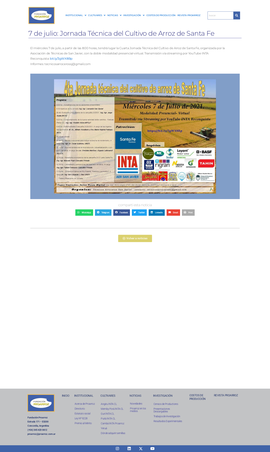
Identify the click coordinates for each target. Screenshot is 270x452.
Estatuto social (82, 413)
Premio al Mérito (83, 423)
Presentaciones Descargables (162, 410)
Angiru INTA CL (109, 403)
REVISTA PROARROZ (188, 15)
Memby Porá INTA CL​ (112, 408)
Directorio (80, 408)
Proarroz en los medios (138, 410)
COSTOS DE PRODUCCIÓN (161, 15)
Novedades (136, 403)
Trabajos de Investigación (167, 416)
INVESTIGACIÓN (133, 15)
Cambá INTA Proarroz (112, 423)
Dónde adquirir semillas (113, 433)
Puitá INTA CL (108, 418)
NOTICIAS (114, 15)
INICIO (65, 395)
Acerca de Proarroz (85, 403)
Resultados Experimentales (168, 421)
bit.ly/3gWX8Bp (61, 58)
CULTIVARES (96, 15)
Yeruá (104, 428)
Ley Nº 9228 (81, 418)
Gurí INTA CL (107, 413)
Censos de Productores (166, 403)
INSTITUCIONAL (75, 15)
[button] (76, 15)
